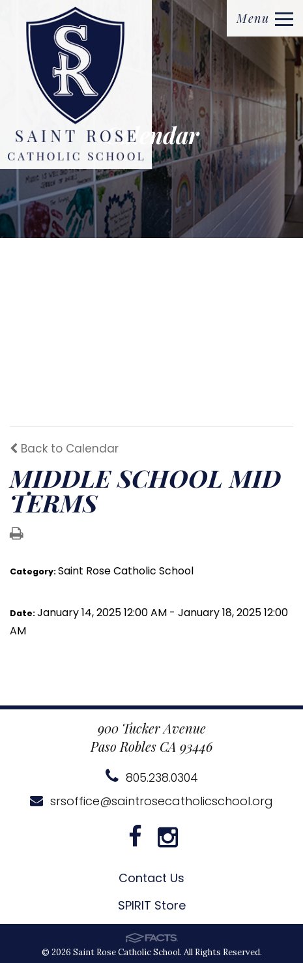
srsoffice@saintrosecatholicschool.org (151, 801)
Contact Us (151, 878)
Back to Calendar (64, 448)
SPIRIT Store (152, 905)
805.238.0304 (152, 777)
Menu (265, 18)
